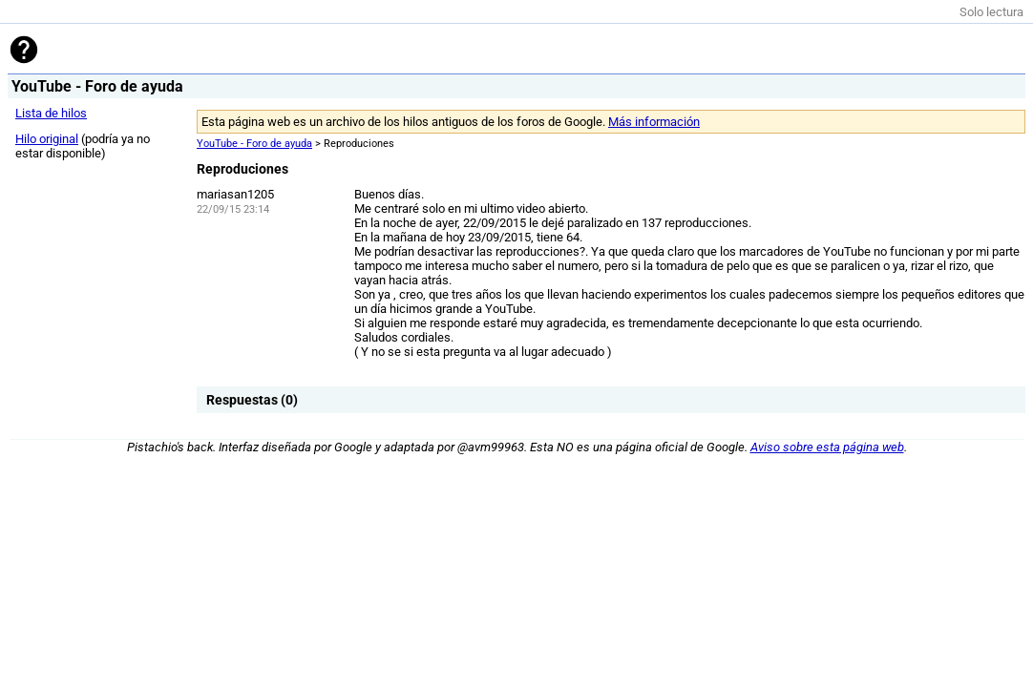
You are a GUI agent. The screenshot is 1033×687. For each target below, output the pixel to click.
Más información (654, 121)
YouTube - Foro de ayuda (254, 143)
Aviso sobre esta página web (827, 447)
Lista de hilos (51, 113)
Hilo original (46, 139)
